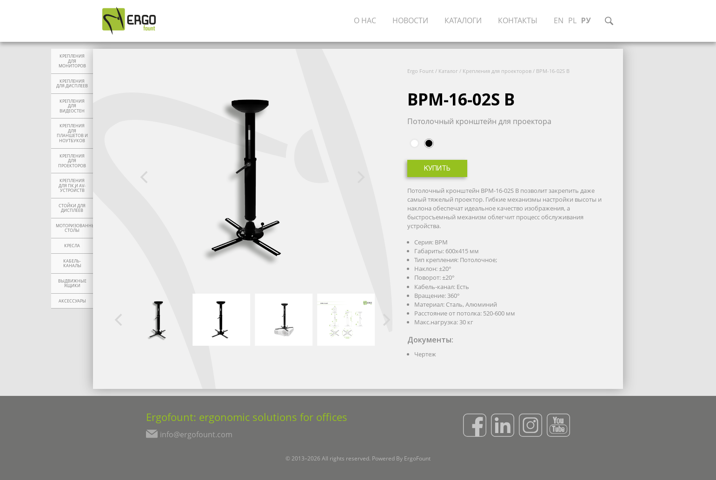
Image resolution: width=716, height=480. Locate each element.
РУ (588, 21)
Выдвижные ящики (72, 283)
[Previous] (145, 177)
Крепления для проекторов (72, 161)
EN (560, 21)
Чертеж (425, 354)
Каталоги (465, 21)
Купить (437, 169)
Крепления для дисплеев (72, 84)
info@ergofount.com (194, 435)
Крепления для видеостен (72, 106)
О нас (367, 21)
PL (574, 21)
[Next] (360, 177)
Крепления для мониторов (72, 61)
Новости (412, 21)
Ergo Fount (420, 70)
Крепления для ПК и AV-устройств (72, 185)
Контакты (519, 21)
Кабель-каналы (72, 263)
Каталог (448, 70)
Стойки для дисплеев (72, 208)
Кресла (72, 246)
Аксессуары (72, 301)
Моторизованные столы (74, 228)
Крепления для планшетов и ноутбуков (72, 133)
